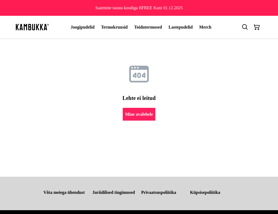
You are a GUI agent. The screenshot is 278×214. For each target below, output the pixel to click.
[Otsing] (245, 27)
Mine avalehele (139, 114)
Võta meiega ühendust (64, 192)
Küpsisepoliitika (205, 192)
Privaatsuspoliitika (158, 192)
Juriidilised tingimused (113, 192)
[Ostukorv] (257, 27)
